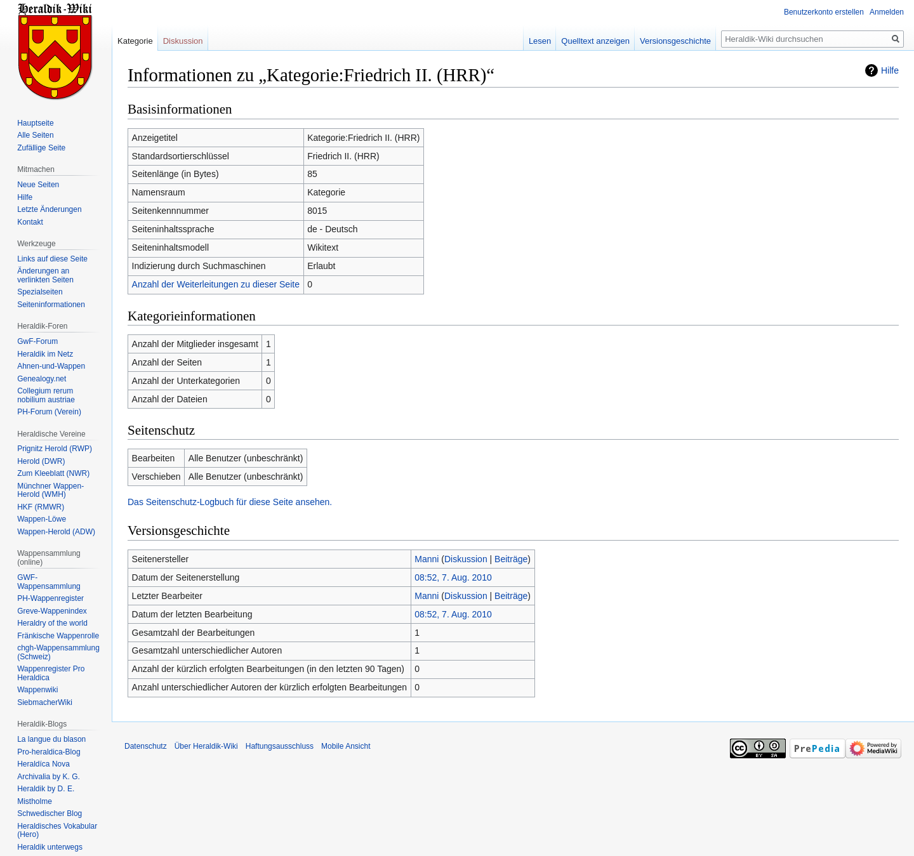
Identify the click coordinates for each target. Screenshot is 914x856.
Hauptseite (35, 123)
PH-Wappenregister (50, 598)
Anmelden (887, 12)
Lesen (540, 41)
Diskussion (465, 559)
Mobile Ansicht (345, 746)
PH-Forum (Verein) (49, 411)
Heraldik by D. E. (45, 788)
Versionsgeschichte (675, 41)
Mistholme (34, 801)
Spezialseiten (39, 291)
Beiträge (510, 559)
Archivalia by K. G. (48, 776)
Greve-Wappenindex (52, 611)
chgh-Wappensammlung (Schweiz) (58, 652)
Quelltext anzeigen (595, 41)
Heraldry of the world (52, 623)
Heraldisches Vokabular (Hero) (57, 831)
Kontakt (30, 222)
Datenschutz (145, 746)
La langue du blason (51, 739)
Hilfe (890, 70)
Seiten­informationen (51, 304)
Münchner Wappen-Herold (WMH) (50, 490)
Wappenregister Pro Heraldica (50, 673)
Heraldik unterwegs (50, 847)
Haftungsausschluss (280, 746)
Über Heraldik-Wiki (206, 746)
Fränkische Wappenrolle (58, 635)
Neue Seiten (38, 184)
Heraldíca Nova (43, 764)
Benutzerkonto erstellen (824, 12)
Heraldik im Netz (45, 354)
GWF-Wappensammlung (49, 582)
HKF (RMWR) (40, 507)
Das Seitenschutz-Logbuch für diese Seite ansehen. (230, 502)
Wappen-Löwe (41, 519)
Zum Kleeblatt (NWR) (53, 473)
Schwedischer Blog (49, 813)
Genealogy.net (41, 378)
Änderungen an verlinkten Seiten (45, 275)
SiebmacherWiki (44, 702)
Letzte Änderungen (49, 209)
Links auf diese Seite (52, 258)
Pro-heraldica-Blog (48, 751)
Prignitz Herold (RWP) (54, 448)
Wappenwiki (37, 689)
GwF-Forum (37, 341)
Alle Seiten (35, 135)
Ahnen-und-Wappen (51, 366)
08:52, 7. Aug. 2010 (452, 577)
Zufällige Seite (41, 147)
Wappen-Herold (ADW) (56, 531)
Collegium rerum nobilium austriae (46, 395)
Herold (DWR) (41, 461)
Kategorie (135, 41)
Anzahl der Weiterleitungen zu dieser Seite (216, 284)
